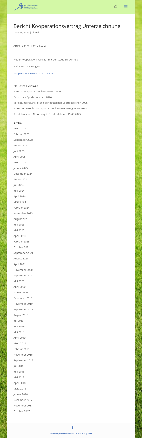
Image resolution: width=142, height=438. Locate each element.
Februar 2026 (21, 134)
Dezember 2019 (22, 298)
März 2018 (19, 388)
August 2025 (20, 145)
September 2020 (23, 275)
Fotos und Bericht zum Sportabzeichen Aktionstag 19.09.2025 (50, 108)
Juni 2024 (18, 190)
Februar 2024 (21, 207)
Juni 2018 (18, 371)
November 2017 (23, 405)
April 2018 (19, 383)
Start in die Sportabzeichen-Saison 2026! (37, 91)
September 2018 (23, 360)
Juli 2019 (18, 320)
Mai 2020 (18, 281)
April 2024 (19, 196)
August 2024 (20, 179)
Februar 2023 (21, 241)
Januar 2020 (20, 292)
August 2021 (20, 258)
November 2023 (23, 213)
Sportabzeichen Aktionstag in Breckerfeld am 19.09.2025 (47, 114)
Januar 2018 (20, 394)
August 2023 (20, 219)
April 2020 (19, 286)
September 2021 (23, 252)
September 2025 (23, 139)
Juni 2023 (18, 224)
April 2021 (19, 264)
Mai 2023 (18, 230)
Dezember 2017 (22, 400)
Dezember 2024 (22, 173)
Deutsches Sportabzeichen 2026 (32, 97)
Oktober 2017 (21, 411)
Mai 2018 (18, 377)
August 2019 (20, 315)
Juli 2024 (18, 185)
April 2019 (19, 337)
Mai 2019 (18, 332)
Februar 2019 (21, 349)
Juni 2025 (18, 151)
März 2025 (19, 162)
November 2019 (23, 303)
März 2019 (19, 343)
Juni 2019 (18, 326)
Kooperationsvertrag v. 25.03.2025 (34, 73)
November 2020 (23, 269)
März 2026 (19, 128)
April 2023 (19, 236)
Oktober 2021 (21, 247)
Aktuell (35, 32)
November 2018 (23, 354)
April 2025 (19, 156)
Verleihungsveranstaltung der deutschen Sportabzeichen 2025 (50, 102)
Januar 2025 (20, 168)
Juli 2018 (18, 366)
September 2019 (23, 309)
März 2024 (19, 202)
